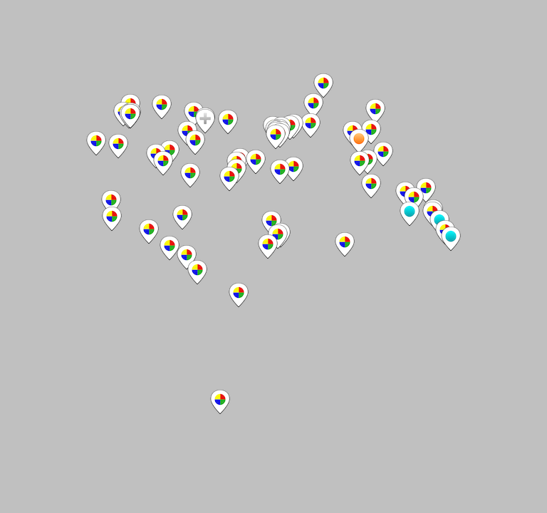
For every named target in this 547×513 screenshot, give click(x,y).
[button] (323, 85)
